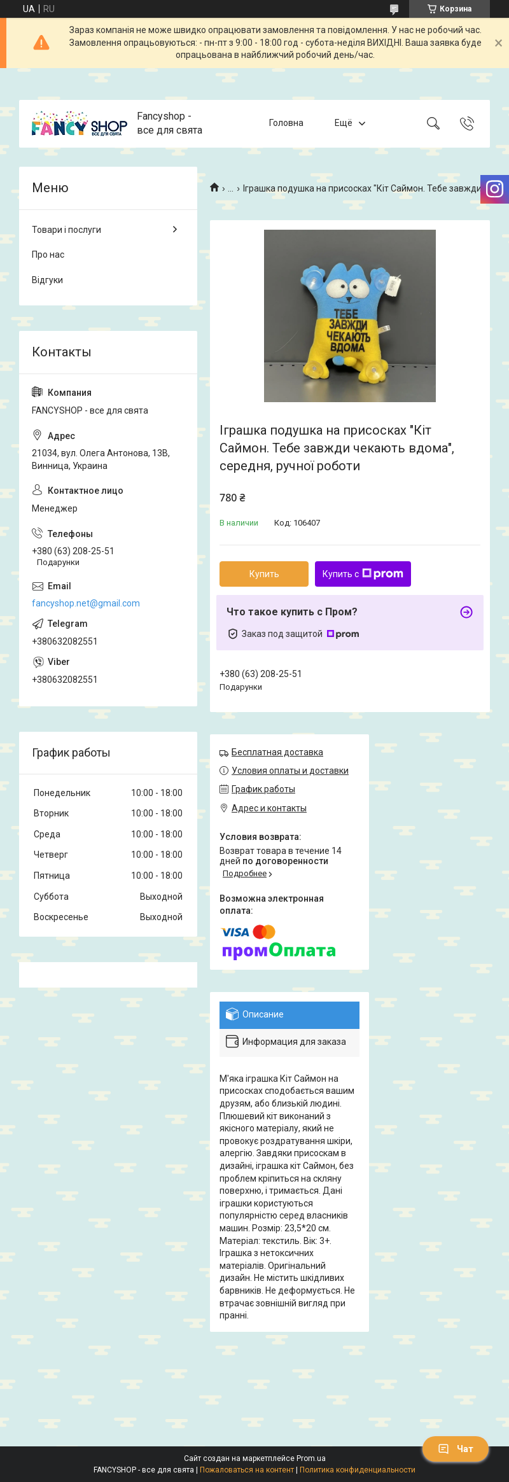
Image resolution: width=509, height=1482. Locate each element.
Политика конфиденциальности (357, 1469)
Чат (455, 1449)
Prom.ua (311, 1458)
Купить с (363, 574)
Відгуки (47, 280)
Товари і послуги (66, 230)
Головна (286, 123)
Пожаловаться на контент (247, 1469)
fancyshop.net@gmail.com (86, 603)
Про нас (48, 254)
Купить (264, 574)
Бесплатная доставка (277, 752)
